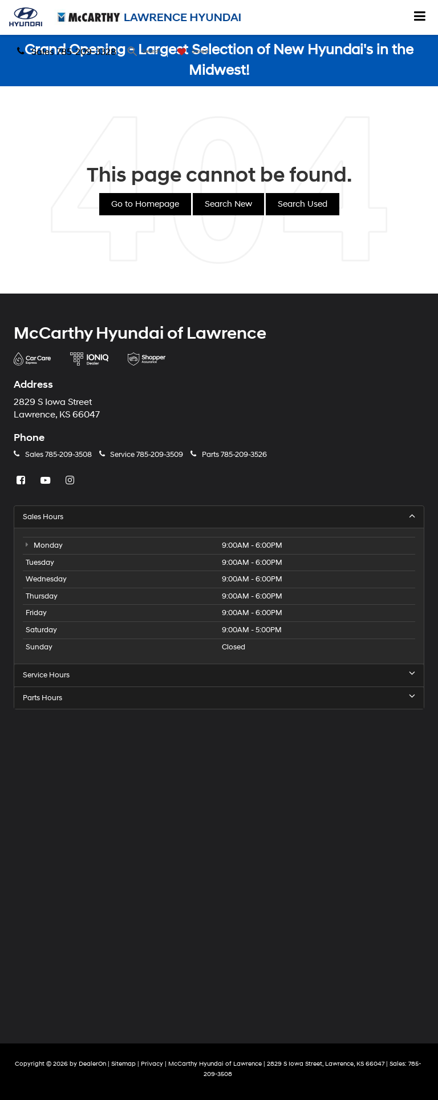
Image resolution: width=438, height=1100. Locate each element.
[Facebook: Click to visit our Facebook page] (22, 480)
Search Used (302, 204)
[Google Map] (219, 867)
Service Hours (219, 675)
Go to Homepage (145, 204)
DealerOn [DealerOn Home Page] (92, 1063)
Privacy (152, 1063)
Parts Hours (219, 697)
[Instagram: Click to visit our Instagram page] (71, 480)
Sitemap (123, 1063)
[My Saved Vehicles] (190, 52)
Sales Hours (219, 516)
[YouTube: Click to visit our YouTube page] (46, 480)
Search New (228, 204)
